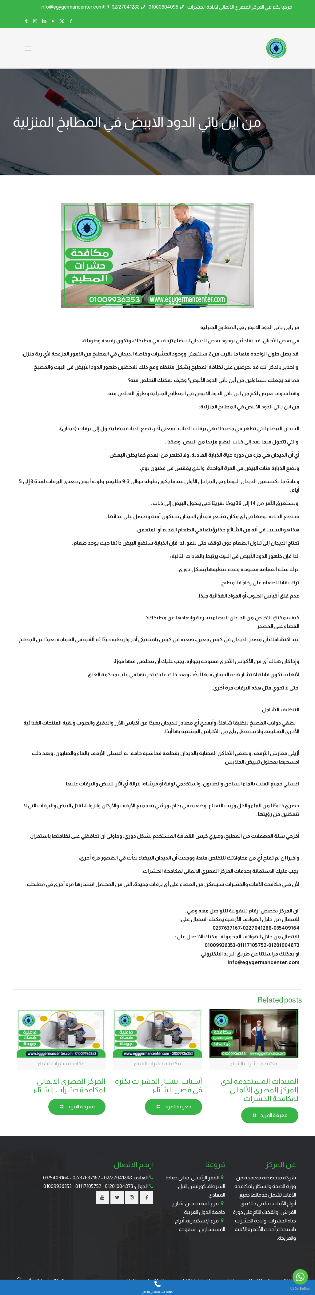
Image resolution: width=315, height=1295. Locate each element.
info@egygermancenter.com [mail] (72, 7)
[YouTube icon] (53, 21)
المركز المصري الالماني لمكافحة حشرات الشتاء (70, 1085)
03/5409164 (56, 1178)
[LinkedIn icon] (44, 21)
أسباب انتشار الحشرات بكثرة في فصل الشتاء (158, 1085)
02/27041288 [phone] (126, 7)
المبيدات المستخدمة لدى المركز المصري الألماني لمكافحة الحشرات (259, 1089)
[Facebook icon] (71, 21)
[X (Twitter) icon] (62, 21)
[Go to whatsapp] (300, 1277)
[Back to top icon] (19, 1278)
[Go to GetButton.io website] (300, 1289)
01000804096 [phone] (163, 7)
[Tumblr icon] (26, 21)
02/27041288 (118, 1178)
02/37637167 (86, 1178)
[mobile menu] (28, 48)
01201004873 (119, 1186)
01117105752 (88, 1186)
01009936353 (57, 1186)
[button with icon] (146, 1197)
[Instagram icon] (35, 21)
